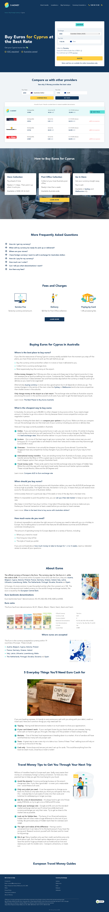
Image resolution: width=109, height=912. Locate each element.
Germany (40, 580)
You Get (60, 38)
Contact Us (7, 881)
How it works (44, 5)
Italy (59, 580)
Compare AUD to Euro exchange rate (38, 473)
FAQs (6, 888)
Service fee (51, 110)
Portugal (44, 582)
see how (75, 53)
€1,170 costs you (74, 110)
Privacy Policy (8, 890)
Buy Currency (65, 5)
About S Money (9, 894)
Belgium (8, 580)
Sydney (87, 189)
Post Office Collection (51, 177)
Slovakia (52, 582)
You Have (24, 90)
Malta (25, 582)
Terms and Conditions (10, 892)
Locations (54, 5)
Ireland (53, 580)
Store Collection (15, 177)
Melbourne (79, 191)
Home (6, 12)
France (33, 580)
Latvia (63, 580)
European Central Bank (29, 591)
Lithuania (8, 582)
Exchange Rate (30, 110)
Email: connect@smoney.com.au (13, 883)
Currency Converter (79, 5)
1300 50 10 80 (94, 5)
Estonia (21, 580)
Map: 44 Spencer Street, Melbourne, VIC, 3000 (16, 885)
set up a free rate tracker (65, 498)
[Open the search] (101, 5)
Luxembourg (17, 582)
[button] (54, 244)
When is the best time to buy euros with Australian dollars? (46, 510)
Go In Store (80, 177)
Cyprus (14, 580)
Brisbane (58, 888)
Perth (57, 885)
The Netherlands (34, 582)
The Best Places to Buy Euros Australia (39, 400)
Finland (27, 580)
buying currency (31, 385)
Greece (47, 580)
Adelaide (58, 890)
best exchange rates (28, 435)
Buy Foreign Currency (14, 12)
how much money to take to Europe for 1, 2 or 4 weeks (56, 546)
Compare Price (42, 98)
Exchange (61, 30)
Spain (68, 582)
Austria (70, 577)
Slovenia (59, 582)
